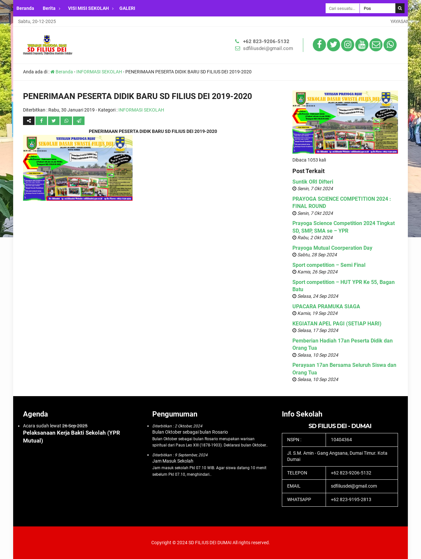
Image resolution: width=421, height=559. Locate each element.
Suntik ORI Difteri (312, 182)
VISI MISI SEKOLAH (88, 8)
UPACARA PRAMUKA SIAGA (326, 306)
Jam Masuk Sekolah (172, 461)
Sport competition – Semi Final (328, 265)
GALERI (127, 8)
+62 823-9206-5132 (266, 41)
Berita (49, 8)
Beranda (25, 8)
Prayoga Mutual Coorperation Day (332, 248)
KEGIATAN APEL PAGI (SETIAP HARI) (337, 323)
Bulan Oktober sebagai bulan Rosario (190, 432)
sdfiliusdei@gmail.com (268, 48)
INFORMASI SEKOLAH (99, 71)
